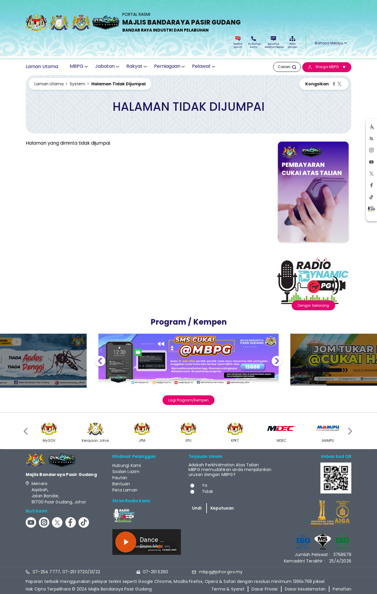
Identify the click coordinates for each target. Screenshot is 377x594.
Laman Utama (42, 66)
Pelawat (201, 66)
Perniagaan (167, 66)
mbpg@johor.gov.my (220, 572)
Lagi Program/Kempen (188, 400)
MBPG (76, 66)
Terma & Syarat (228, 589)
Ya (204, 485)
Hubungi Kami (253, 42)
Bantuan (121, 484)
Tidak (207, 491)
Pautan (119, 478)
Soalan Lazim (237, 42)
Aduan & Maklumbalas (273, 42)
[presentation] (26, 431)
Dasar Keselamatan (305, 589)
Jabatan (105, 66)
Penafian (342, 589)
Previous (100, 362)
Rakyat (134, 66)
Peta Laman (292, 42)
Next (277, 362)
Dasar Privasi (265, 589)
